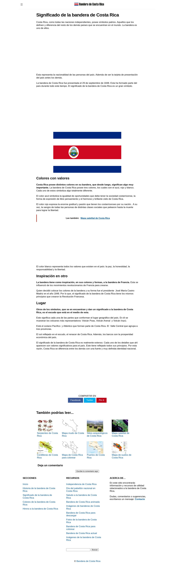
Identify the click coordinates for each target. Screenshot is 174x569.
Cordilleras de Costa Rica (47, 450)
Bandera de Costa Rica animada (83, 502)
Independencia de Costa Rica (81, 484)
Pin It (101, 400)
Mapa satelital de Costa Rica (120, 428)
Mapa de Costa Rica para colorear (72, 450)
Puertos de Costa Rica (96, 450)
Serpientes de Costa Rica (47, 428)
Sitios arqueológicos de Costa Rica (97, 428)
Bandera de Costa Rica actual (81, 533)
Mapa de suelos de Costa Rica (121, 450)
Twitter (89, 400)
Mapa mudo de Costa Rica (73, 428)
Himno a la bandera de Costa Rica (40, 508)
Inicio (25, 484)
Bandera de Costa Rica (88, 561)
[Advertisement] (87, 51)
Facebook (75, 400)
